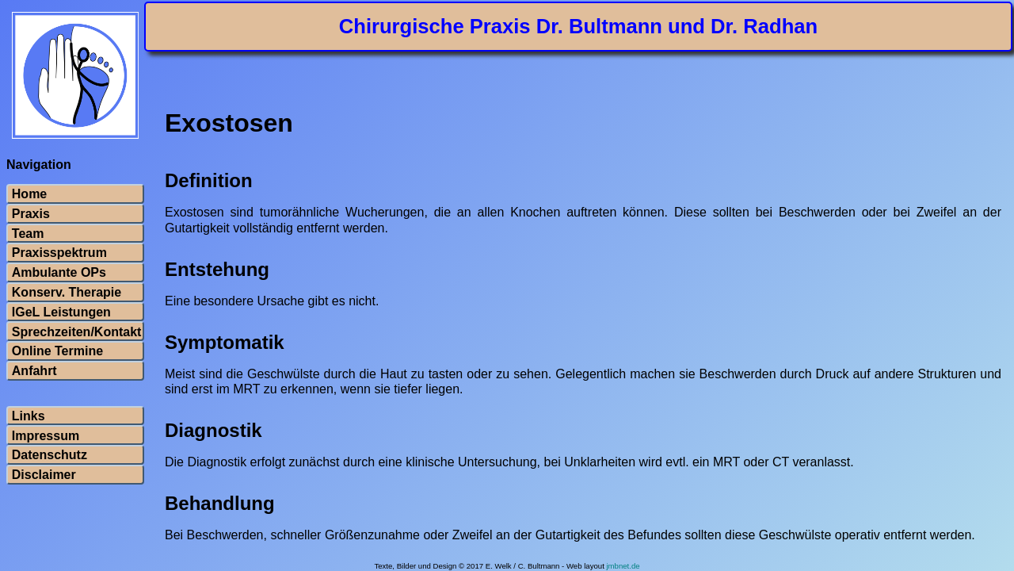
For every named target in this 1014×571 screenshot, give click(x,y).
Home (29, 194)
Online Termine (57, 351)
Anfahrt (34, 371)
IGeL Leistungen (61, 312)
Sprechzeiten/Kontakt (75, 332)
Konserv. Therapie (66, 292)
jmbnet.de (622, 565)
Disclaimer (44, 475)
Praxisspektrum (59, 253)
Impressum (45, 436)
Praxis (31, 214)
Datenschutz (49, 455)
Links (28, 416)
